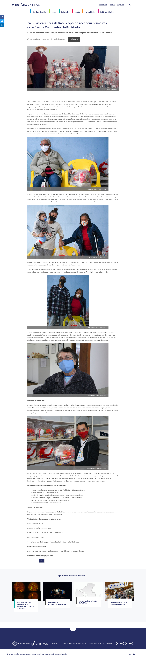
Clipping (72, 643)
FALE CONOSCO (106, 643)
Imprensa (120, 5)
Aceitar (132, 654)
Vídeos (63, 643)
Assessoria (82, 643)
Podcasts (55, 643)
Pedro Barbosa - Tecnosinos (39, 39)
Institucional (103, 5)
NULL (41, 560)
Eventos (112, 5)
